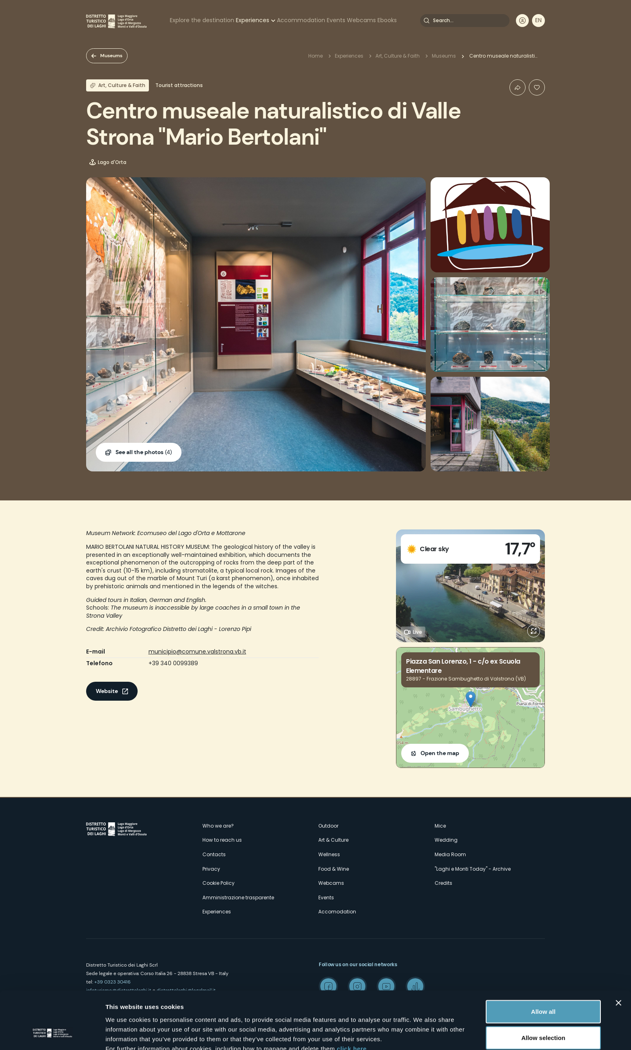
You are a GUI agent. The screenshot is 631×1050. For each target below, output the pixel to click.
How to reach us (222, 839)
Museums (111, 55)
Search (426, 20)
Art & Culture (333, 839)
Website (107, 691)
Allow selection (543, 987)
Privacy (211, 868)
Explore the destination (202, 20)
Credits (443, 883)
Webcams (361, 20)
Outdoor (328, 825)
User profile (522, 20)
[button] (471, 699)
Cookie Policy (218, 883)
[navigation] (538, 20)
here (213, 1007)
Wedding (446, 839)
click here (352, 998)
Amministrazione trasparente (238, 897)
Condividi (517, 87)
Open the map (440, 753)
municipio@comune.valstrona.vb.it (197, 651)
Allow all (543, 961)
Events (336, 20)
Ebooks (387, 20)
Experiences (252, 20)
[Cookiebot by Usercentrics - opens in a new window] (52, 1034)
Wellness (329, 854)
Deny (543, 1014)
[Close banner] (618, 952)
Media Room (450, 854)
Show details (422, 1034)
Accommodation (301, 20)
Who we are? (218, 825)
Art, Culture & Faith (397, 55)
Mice (440, 825)
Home (315, 55)
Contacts (214, 854)
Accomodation (337, 911)
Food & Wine (333, 868)
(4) (143, 452)
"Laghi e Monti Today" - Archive (473, 868)
